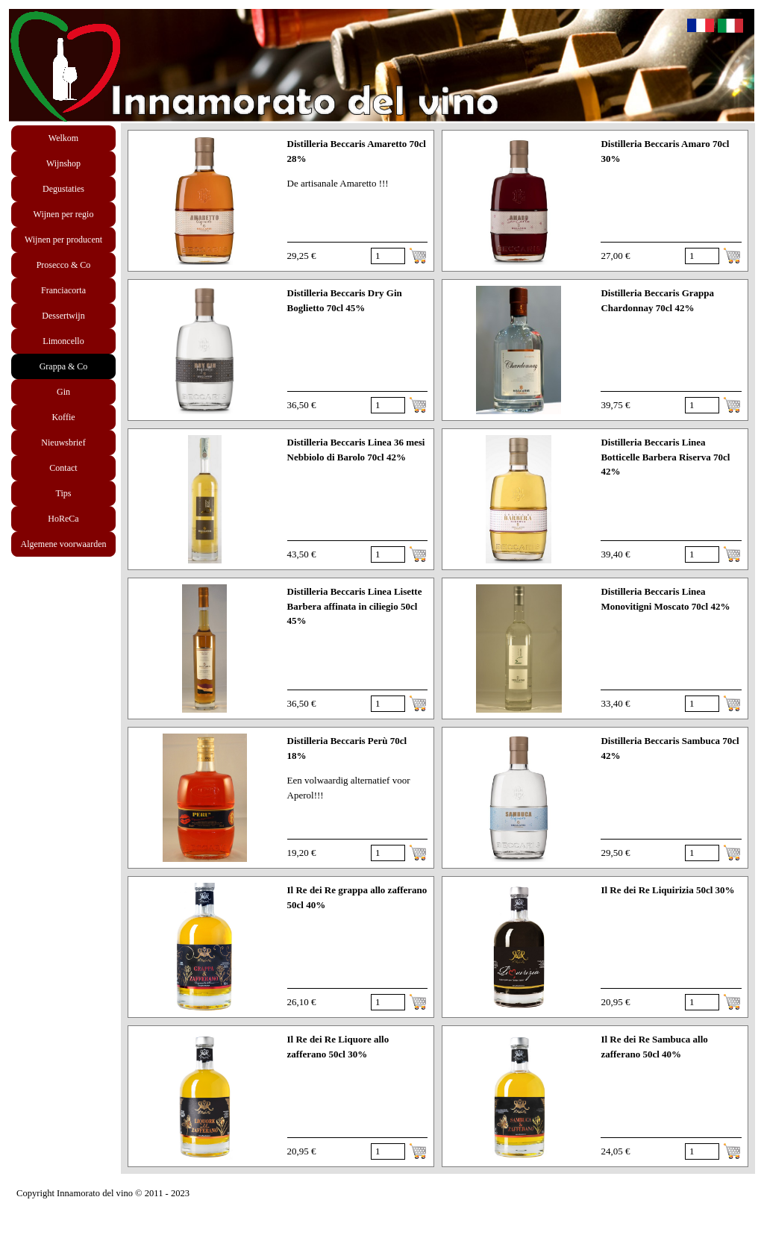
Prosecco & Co (64, 265)
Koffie (63, 417)
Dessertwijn (63, 315)
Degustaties (63, 189)
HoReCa (63, 518)
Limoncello (63, 341)
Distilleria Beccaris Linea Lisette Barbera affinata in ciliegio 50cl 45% (354, 606)
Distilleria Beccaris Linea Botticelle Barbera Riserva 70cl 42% (665, 457)
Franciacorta (63, 290)
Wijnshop (63, 163)
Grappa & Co (64, 366)
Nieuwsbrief (63, 442)
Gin (63, 392)
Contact (63, 468)
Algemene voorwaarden (64, 544)
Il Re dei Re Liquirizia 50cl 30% (667, 889)
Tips (64, 493)
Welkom (63, 138)
